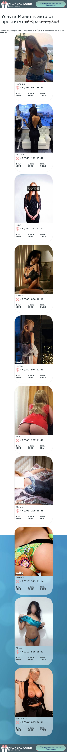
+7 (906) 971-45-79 (29, 87)
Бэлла (19, 366)
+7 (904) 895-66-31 (29, 722)
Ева (18, 436)
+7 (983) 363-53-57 (29, 229)
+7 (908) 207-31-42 (29, 440)
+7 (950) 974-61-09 (29, 370)
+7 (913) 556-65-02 (29, 652)
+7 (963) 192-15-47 (29, 158)
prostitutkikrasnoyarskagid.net (41, 21)
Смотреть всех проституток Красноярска (50, 4)
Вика (18, 225)
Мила (19, 648)
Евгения (20, 154)
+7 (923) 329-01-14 (29, 581)
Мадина (20, 577)
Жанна (20, 507)
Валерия (21, 84)
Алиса (19, 295)
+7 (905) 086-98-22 (29, 299)
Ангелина (21, 718)
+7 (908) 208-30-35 (29, 511)
